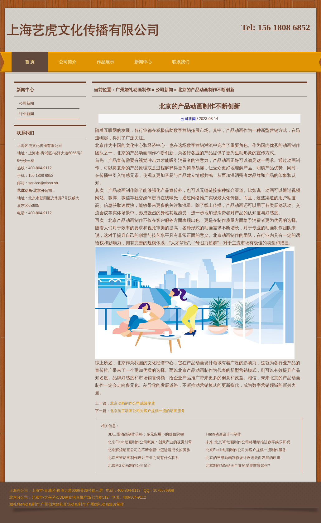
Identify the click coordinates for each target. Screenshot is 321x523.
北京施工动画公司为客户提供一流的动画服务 (147, 411)
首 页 (30, 61)
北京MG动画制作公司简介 (129, 465)
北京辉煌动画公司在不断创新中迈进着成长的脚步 (149, 450)
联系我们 (180, 61)
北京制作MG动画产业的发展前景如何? (238, 465)
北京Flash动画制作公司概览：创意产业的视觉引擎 (150, 442)
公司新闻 (26, 103)
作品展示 (105, 61)
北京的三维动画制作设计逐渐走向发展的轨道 (243, 458)
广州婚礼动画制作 (133, 89)
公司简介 (67, 61)
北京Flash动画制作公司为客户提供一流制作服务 (246, 450)
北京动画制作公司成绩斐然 (132, 403)
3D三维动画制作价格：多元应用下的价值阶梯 (146, 434)
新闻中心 (143, 61)
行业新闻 (26, 114)
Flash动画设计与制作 (223, 434)
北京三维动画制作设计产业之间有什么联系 (143, 458)
